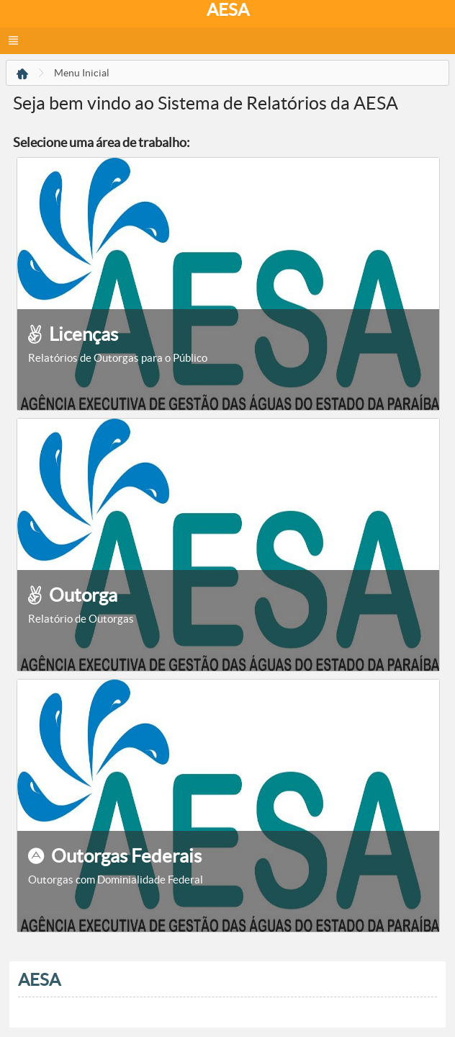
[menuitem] (22, 75)
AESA (228, 9)
